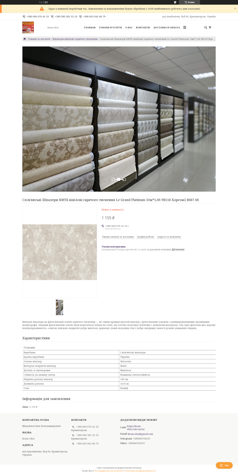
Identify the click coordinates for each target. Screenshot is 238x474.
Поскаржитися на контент (109, 470)
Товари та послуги (39, 39)
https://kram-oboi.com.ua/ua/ (136, 428)
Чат (224, 465)
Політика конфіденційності (140, 470)
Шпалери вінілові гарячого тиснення (75, 39)
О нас (129, 27)
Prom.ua (137, 467)
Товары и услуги (110, 27)
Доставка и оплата (166, 27)
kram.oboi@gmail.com (140, 434)
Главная (90, 27)
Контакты (143, 27)
